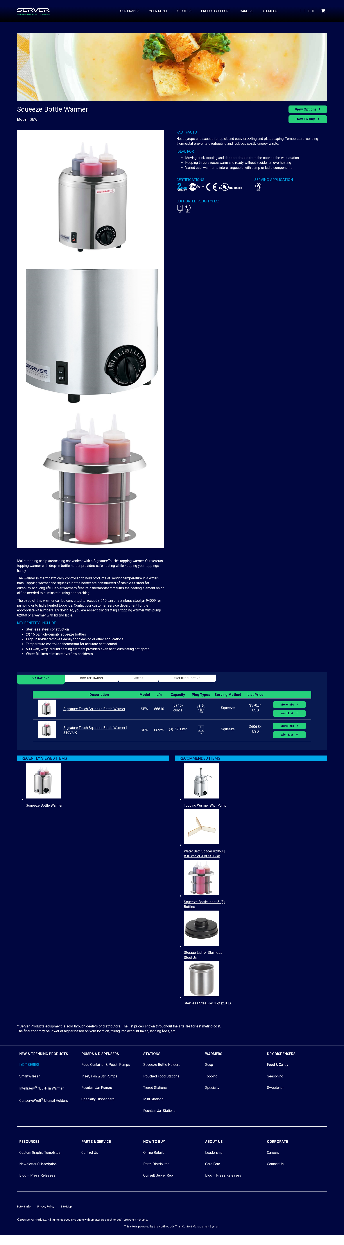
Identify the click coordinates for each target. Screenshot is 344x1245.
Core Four (212, 1164)
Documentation (91, 678)
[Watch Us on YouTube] (301, 11)
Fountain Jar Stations (159, 1111)
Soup (209, 1065)
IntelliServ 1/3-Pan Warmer (41, 1088)
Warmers (213, 1054)
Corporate (277, 1142)
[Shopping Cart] (323, 11)
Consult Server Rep (158, 1175)
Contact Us (89, 1152)
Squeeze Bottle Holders (161, 1065)
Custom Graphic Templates (40, 1152)
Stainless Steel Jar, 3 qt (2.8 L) (207, 1003)
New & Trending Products (43, 1054)
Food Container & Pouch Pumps (105, 1065)
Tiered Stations (155, 1088)
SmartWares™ (29, 1076)
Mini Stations (153, 1099)
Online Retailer (154, 1152)
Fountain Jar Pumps (96, 1088)
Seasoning (275, 1076)
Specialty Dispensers (98, 1099)
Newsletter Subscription (38, 1164)
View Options (306, 109)
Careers (273, 1152)
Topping (211, 1076)
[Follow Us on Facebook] (309, 11)
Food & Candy (277, 1065)
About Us (214, 1142)
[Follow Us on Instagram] (313, 11)
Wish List (287, 713)
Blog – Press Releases (37, 1175)
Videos (138, 678)
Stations (151, 1054)
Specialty (212, 1088)
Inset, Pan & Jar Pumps (99, 1076)
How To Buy (306, 119)
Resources (29, 1142)
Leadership (213, 1152)
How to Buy (154, 1142)
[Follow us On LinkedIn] (305, 11)
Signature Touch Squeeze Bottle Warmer (94, 709)
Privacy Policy (45, 1206)
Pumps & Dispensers (100, 1054)
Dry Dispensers (281, 1054)
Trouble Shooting (187, 678)
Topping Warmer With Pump (205, 805)
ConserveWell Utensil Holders (43, 1101)
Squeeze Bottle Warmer (44, 805)
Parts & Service (96, 1142)
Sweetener (275, 1088)
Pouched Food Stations (161, 1076)
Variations (40, 678)
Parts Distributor (156, 1164)
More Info (287, 704)
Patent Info (24, 1206)
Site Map (66, 1206)
